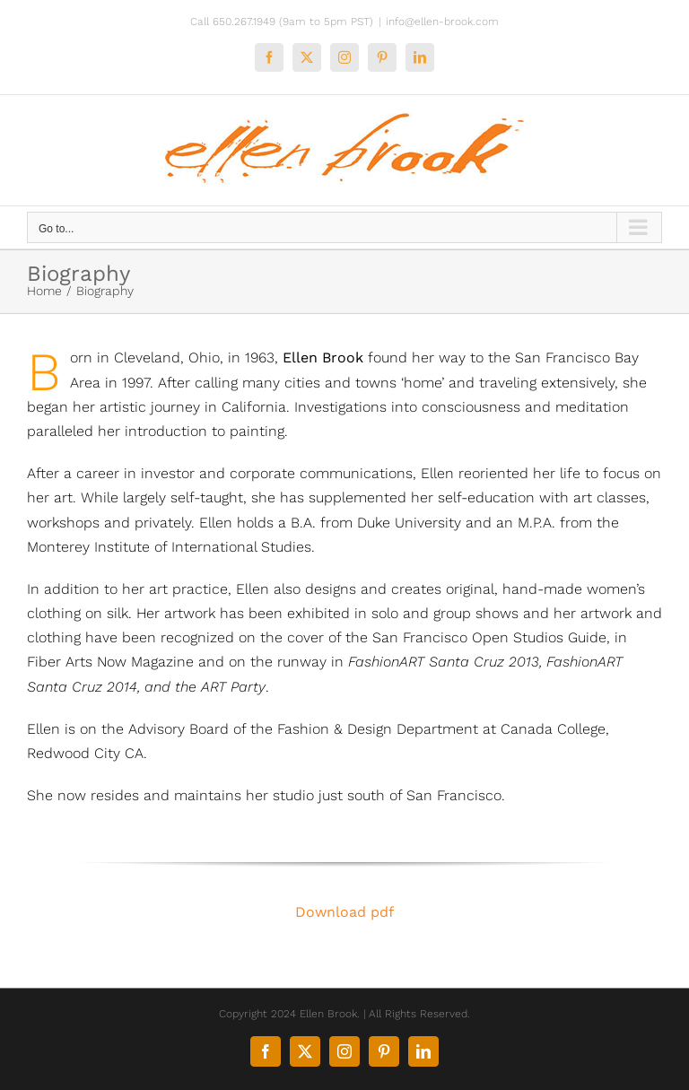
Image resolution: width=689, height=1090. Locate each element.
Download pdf (344, 911)
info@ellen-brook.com (442, 21)
